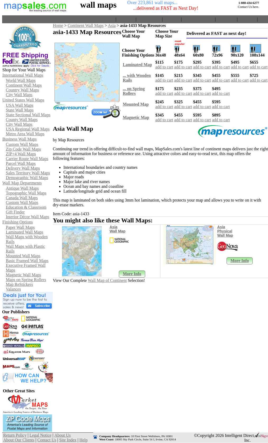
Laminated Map (137, 64)
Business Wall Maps (19, 139)
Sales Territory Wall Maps (28, 173)
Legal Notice (40, 435)
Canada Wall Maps (22, 197)
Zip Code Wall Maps (23, 149)
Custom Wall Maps (22, 144)
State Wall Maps (20, 110)
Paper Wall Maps (20, 227)
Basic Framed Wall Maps (27, 260)
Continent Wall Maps (24, 85)
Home (109, 19)
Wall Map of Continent (107, 280)
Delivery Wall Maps (23, 168)
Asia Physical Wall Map (225, 231)
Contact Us (226, 19)
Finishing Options (17, 222)
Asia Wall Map (117, 229)
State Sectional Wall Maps (28, 115)
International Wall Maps (22, 75)
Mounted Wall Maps (23, 256)
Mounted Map (136, 104)
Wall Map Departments (22, 183)
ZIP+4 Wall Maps (21, 154)
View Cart (125, 19)
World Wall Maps (21, 80)
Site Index (247, 19)
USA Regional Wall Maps (28, 129)
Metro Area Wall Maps (25, 134)
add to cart (164, 67)
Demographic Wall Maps (27, 177)
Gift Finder (15, 212)
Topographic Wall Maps (26, 193)
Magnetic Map (136, 117)
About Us (172, 19)
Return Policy (149, 19)
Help (263, 19)
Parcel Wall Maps (21, 163)
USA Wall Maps (19, 105)
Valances (13, 289)
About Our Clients (198, 19)
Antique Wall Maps (22, 188)
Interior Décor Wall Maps (27, 216)
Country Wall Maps (22, 90)
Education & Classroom (26, 207)
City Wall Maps (19, 94)
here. (256, 7)
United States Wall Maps (23, 100)
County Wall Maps (21, 119)
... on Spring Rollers (134, 91)
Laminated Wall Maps (24, 232)
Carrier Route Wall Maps (27, 158)
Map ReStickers (19, 284)
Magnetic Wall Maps (23, 275)
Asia (111, 25)
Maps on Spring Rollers (26, 279)
